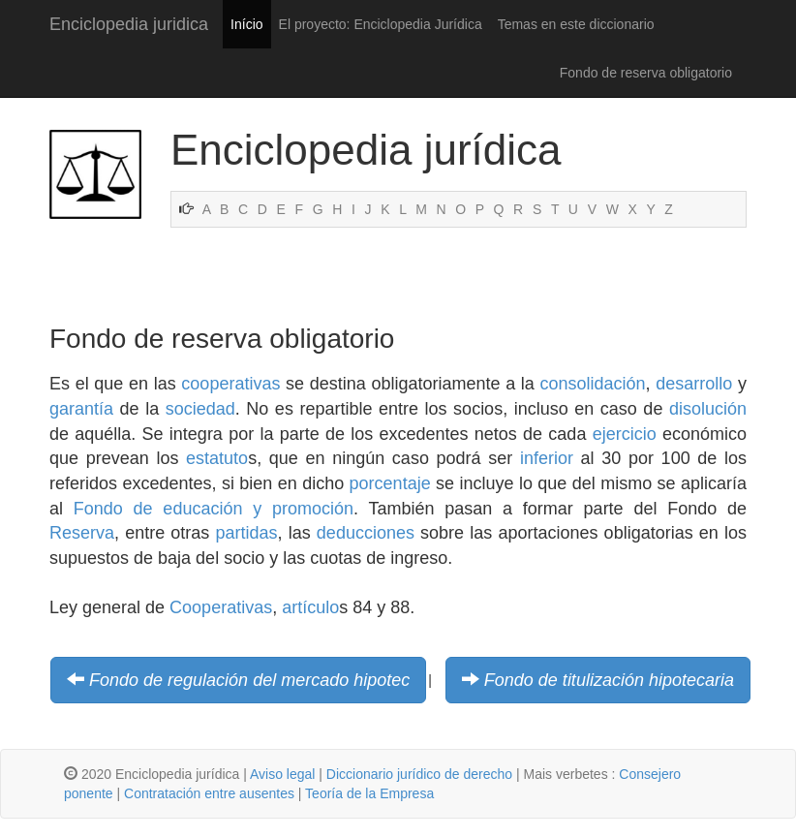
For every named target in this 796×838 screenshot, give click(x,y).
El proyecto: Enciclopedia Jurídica (380, 24)
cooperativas (230, 383)
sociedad (200, 409)
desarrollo (694, 383)
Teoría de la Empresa (369, 793)
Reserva (81, 533)
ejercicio (625, 434)
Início (246, 24)
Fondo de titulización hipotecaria (609, 680)
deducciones (365, 533)
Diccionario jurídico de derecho (419, 774)
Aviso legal (282, 774)
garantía (81, 409)
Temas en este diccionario (576, 24)
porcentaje (390, 483)
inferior (546, 458)
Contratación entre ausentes (209, 793)
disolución (708, 409)
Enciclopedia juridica (128, 24)
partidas (247, 533)
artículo (310, 607)
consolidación (593, 383)
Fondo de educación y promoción (213, 508)
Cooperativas (220, 607)
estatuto (217, 458)
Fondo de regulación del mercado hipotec (249, 680)
